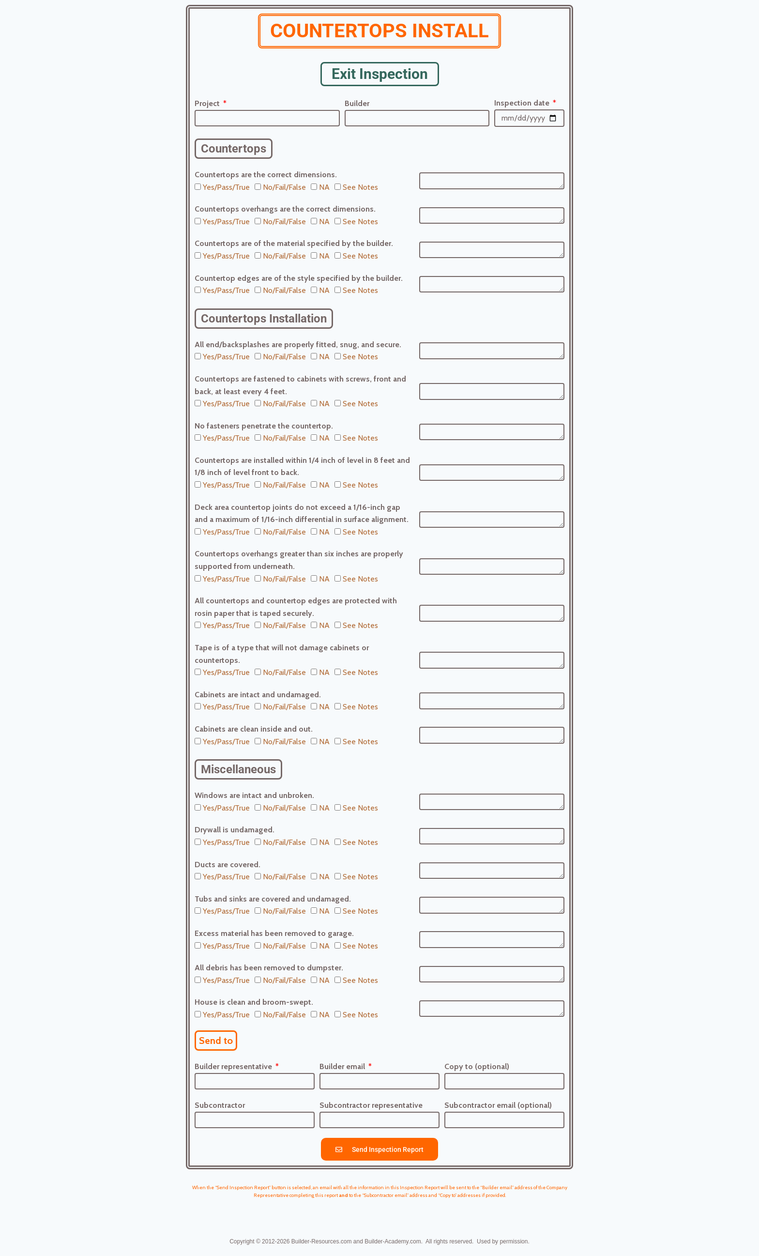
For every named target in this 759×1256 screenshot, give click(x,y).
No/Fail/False (284, 187)
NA (324, 187)
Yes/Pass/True (226, 187)
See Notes (360, 187)
